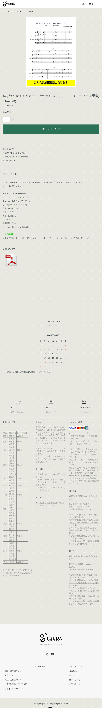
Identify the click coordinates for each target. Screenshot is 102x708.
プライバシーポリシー (12, 689)
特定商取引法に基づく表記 (14, 153)
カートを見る (72, 680)
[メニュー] (98, 4)
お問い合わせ (72, 684)
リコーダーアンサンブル (20, 11)
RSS (37, 666)
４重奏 (35, 11)
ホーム (5, 11)
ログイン (71, 675)
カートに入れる (51, 129)
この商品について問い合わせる (16, 157)
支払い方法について (11, 680)
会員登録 (71, 671)
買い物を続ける (9, 160)
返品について (8, 149)
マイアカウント (73, 666)
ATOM (42, 666)
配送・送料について (11, 671)
